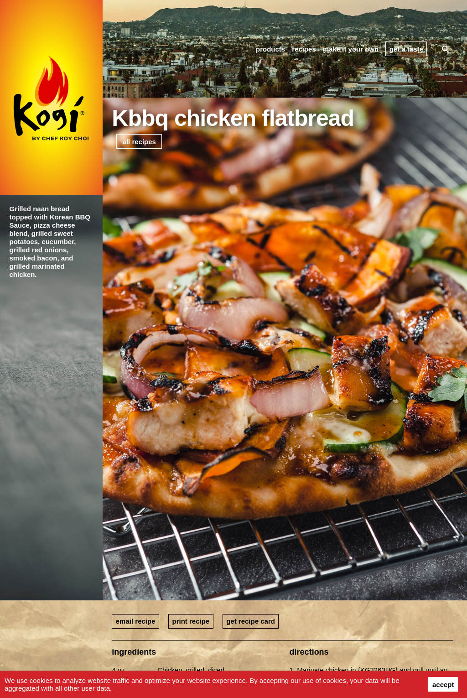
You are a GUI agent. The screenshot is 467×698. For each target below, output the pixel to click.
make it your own (351, 49)
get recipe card (250, 621)
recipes (304, 49)
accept (443, 684)
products (270, 49)
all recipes (139, 142)
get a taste (406, 49)
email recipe (136, 621)
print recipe (190, 621)
